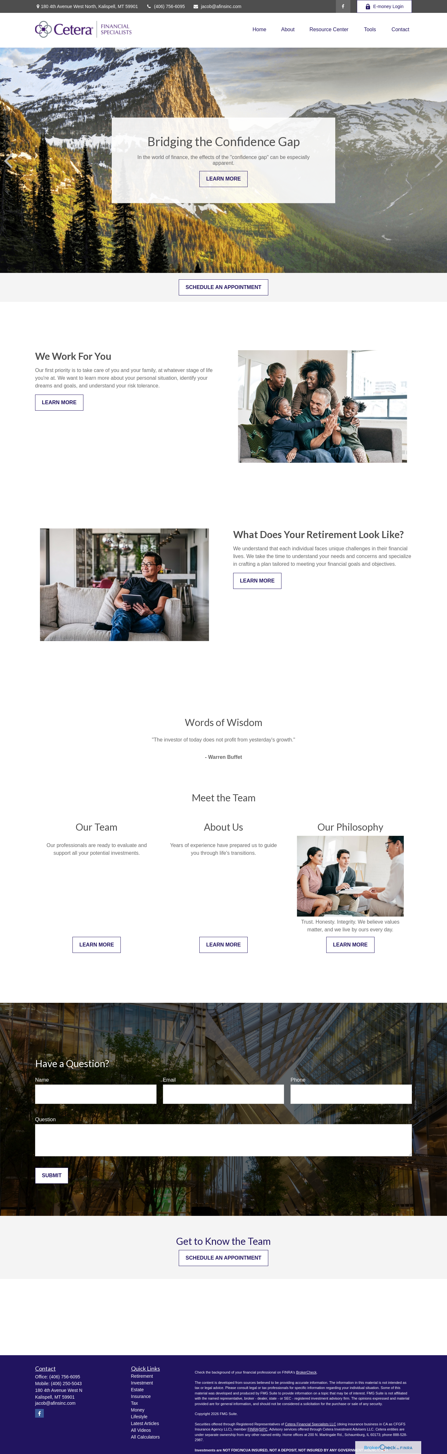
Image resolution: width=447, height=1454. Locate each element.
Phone (297, 1080)
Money (138, 1409)
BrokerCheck (306, 1372)
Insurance (141, 1396)
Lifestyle (139, 1416)
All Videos (141, 1430)
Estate (137, 1389)
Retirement (142, 1376)
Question (45, 1119)
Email (169, 1080)
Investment (142, 1382)
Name (42, 1080)
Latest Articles (145, 1423)
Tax (134, 1403)
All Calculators (145, 1437)
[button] (259, 29)
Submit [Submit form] (52, 1175)
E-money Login (384, 6)
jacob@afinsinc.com (217, 6)
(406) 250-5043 (66, 1383)
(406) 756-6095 (165, 6)
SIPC (263, 1429)
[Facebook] (343, 6)
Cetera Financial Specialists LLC (310, 1424)
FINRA (253, 1429)
